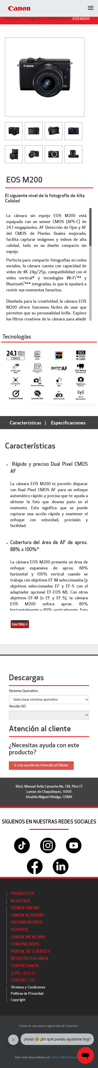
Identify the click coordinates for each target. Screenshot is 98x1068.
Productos (13, 19)
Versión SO (17, 707)
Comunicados (25, 944)
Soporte (19, 930)
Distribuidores (27, 923)
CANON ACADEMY (27, 916)
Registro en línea (29, 959)
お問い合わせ (23, 973)
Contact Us (23, 980)
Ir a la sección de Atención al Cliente (41, 765)
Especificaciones (68, 422)
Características (25, 422)
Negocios (20, 901)
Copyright (18, 1000)
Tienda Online (25, 908)
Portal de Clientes (30, 952)
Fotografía (33, 19)
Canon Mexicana (28, 937)
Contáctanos (25, 966)
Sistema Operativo (23, 691)
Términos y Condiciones (28, 987)
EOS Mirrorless (56, 19)
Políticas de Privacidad (27, 993)
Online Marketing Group (67, 1057)
